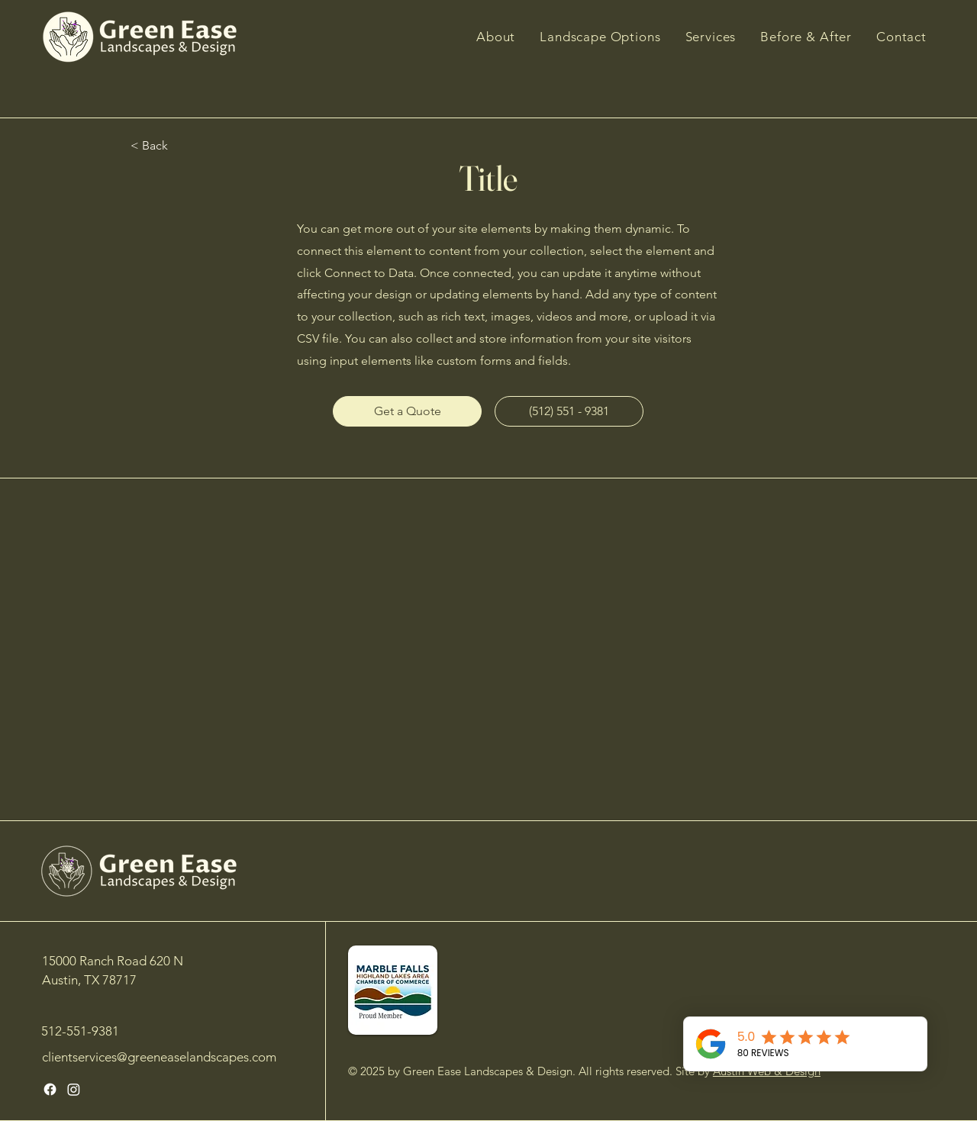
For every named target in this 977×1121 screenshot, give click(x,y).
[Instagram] (74, 1089)
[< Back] (176, 146)
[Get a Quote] (407, 411)
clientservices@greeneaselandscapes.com (159, 1057)
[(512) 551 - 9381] (569, 411)
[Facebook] (50, 1089)
